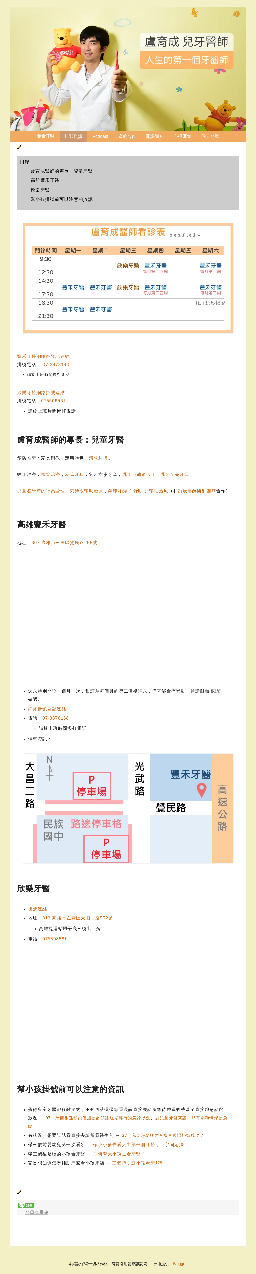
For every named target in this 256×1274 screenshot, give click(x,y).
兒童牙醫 (46, 136)
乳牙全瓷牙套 (174, 474)
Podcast (100, 136)
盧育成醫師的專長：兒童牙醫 (62, 171)
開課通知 (155, 136)
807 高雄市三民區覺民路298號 (64, 542)
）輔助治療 (156, 491)
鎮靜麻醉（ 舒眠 (126, 491)
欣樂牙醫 (40, 190)
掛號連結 (37, 908)
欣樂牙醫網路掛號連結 (41, 392)
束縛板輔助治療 (86, 491)
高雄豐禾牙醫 (45, 180)
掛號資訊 (73, 136)
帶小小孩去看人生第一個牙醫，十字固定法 (138, 1144)
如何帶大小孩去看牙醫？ (119, 1154)
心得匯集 (182, 136)
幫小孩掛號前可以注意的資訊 (62, 199)
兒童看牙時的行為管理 (41, 491)
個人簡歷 (210, 136)
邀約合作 (127, 136)
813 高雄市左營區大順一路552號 (77, 918)
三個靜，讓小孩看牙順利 (138, 1163)
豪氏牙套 (74, 474)
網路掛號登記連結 (47, 708)
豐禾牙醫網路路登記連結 (43, 356)
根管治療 (50, 474)
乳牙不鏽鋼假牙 (139, 474)
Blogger (179, 1264)
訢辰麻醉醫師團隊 (197, 491)
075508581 (53, 400)
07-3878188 (56, 364)
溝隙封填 (98, 458)
